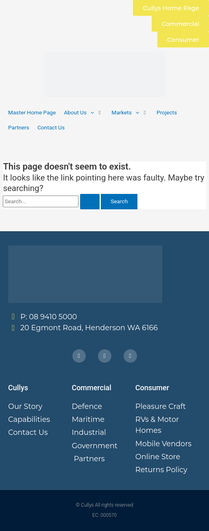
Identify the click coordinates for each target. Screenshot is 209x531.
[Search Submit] (90, 201)
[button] (83, 112)
